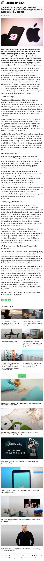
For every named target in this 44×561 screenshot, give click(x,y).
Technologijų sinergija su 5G (10, 341)
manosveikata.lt (5, 556)
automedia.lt (31, 556)
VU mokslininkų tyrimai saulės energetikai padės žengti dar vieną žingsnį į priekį (32, 365)
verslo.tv (13, 556)
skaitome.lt (39, 556)
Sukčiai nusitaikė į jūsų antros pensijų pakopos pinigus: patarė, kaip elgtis (32, 323)
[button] (39, 2)
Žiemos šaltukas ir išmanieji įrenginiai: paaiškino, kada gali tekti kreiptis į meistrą (10, 323)
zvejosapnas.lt (14, 558)
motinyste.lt (22, 558)
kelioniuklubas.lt (21, 556)
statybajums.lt (5, 558)
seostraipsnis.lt (31, 558)
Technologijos (5, 15)
